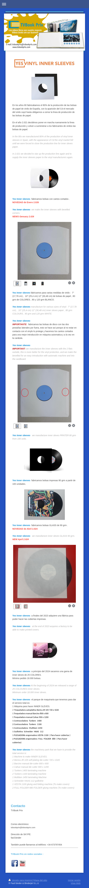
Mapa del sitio (40, 880)
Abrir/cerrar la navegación (44, 4)
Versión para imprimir (21, 880)
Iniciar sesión (74, 880)
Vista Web (75, 883)
